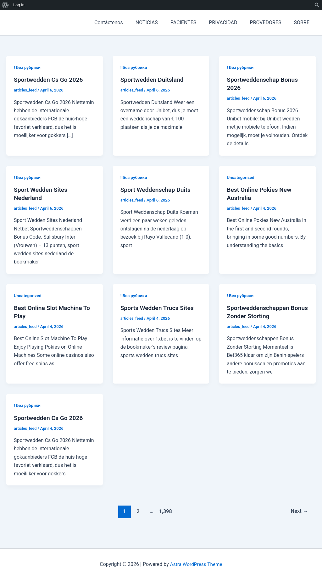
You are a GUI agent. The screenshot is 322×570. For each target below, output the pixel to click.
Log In (19, 5)
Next (299, 511)
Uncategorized (241, 177)
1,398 (164, 511)
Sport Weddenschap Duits (156, 189)
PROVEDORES (269, 22)
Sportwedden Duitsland (153, 79)
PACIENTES (192, 22)
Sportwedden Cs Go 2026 (50, 79)
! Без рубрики (28, 67)
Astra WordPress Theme (196, 564)
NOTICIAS (158, 22)
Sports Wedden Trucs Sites (158, 308)
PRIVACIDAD (229, 22)
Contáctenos (122, 22)
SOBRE (303, 22)
